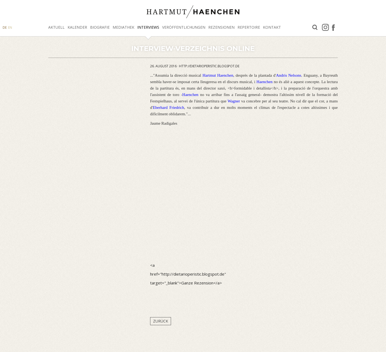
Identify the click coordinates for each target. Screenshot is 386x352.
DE (5, 27)
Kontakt (272, 27)
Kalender (77, 27)
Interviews (148, 27)
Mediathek (123, 27)
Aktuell (56, 27)
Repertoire (248, 27)
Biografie (100, 27)
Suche (315, 27)
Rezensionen (221, 27)
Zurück (160, 321)
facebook (333, 27)
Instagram (325, 27)
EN (10, 27)
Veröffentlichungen (183, 27)
